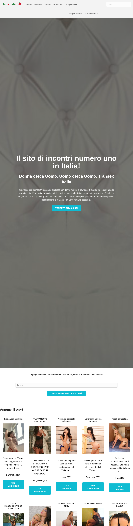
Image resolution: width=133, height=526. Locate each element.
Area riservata (91, 13)
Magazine (71, 4)
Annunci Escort (34, 4)
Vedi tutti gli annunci (66, 208)
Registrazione (75, 13)
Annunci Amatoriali (53, 4)
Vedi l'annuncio (13, 484)
